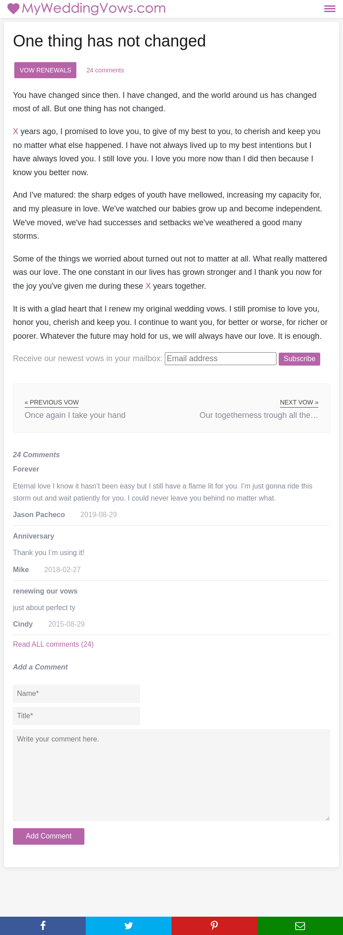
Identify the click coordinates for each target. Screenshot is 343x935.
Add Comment (48, 836)
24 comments (105, 70)
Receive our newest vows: (88, 358)
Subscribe (299, 358)
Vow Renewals (45, 70)
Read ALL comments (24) (53, 644)
